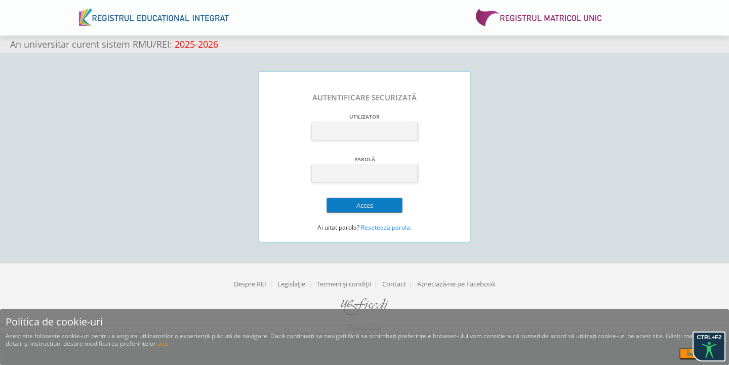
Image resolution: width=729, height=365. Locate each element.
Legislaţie (291, 283)
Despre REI (250, 283)
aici (162, 343)
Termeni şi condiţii (343, 283)
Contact (394, 283)
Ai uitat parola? (338, 227)
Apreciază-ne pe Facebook (456, 283)
